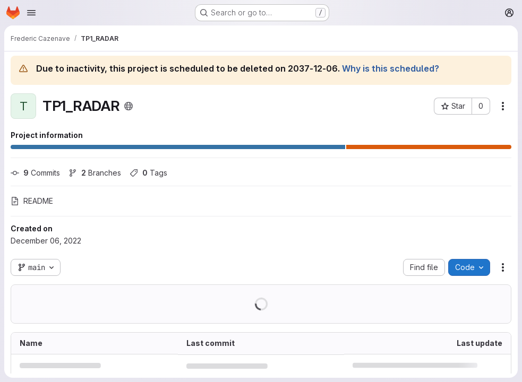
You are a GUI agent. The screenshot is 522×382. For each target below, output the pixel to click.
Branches (95, 172)
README (32, 200)
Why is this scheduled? (390, 68)
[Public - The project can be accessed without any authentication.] (128, 106)
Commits (35, 172)
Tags (148, 172)
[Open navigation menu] (31, 12)
